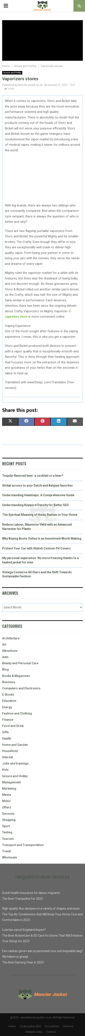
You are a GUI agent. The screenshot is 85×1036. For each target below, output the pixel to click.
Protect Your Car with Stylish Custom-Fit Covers (36, 548)
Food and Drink (13, 726)
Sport (6, 826)
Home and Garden (15, 744)
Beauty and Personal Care (20, 663)
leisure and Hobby (12, 72)
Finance (7, 719)
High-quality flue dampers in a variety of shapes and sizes (41, 908)
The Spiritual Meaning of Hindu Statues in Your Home (39, 514)
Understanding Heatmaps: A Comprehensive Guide (38, 495)
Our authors (52, 1026)
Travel (6, 851)
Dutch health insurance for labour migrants (31, 893)
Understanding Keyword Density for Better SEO (35, 505)
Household (10, 751)
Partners (68, 1026)
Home (12, 1026)
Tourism (8, 838)
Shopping (9, 820)
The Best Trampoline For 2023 (22, 898)
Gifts (5, 732)
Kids (5, 769)
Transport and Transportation (23, 845)
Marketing (9, 788)
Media (6, 794)
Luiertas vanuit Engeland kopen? (24, 929)
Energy (7, 707)
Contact (51, 1031)
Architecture (10, 638)
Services (8, 813)
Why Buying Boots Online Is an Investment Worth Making (41, 538)
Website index (34, 1031)
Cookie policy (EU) (30, 1026)
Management (11, 782)
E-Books (8, 694)
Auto (5, 657)
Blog (5, 669)
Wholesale (9, 857)
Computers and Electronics (21, 688)
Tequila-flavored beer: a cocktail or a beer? (32, 475)
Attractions (10, 650)
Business (8, 682)
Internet (7, 757)
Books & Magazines (16, 676)
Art (4, 644)
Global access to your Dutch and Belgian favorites (37, 485)
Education (9, 700)
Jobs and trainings (15, 763)
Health (6, 738)
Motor (6, 801)
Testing (7, 832)
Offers (6, 807)
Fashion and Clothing (17, 713)
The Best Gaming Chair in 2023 (23, 962)
